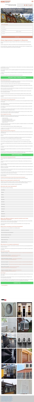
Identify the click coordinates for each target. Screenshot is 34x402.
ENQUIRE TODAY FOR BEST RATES (17, 77)
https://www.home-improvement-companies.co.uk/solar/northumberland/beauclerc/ (20, 264)
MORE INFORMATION (17, 154)
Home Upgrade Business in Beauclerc (6, 396)
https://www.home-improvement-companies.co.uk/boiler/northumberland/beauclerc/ (21, 252)
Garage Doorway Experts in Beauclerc (6, 397)
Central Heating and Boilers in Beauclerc (7, 398)
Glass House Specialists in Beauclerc (6, 399)
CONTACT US (17, 282)
